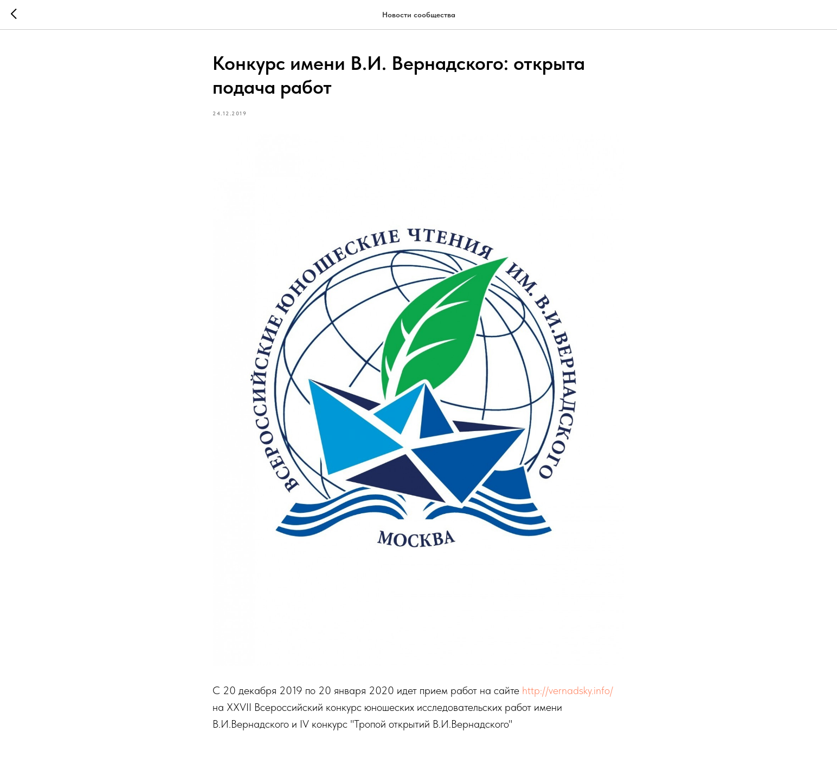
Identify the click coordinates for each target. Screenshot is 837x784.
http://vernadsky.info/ (567, 690)
